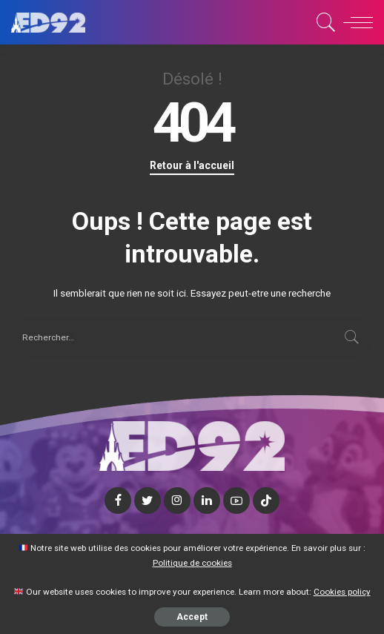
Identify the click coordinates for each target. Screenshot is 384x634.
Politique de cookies (192, 563)
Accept (192, 617)
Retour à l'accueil (192, 165)
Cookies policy (342, 592)
